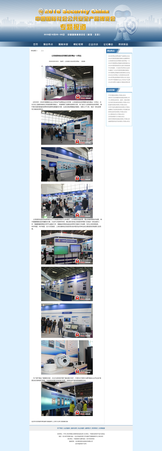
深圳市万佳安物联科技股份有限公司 (119, 97)
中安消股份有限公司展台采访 (117, 95)
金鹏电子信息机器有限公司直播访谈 (119, 109)
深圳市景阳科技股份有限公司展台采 (119, 119)
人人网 (54, 421)
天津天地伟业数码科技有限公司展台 (119, 107)
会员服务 (67, 428)
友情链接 (102, 428)
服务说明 (74, 428)
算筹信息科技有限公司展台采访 (117, 112)
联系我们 (95, 428)
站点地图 (81, 428)
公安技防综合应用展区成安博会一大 (119, 61)
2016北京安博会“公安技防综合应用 (118, 75)
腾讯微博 (44, 421)
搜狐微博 (49, 421)
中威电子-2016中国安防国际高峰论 (118, 70)
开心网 (58, 421)
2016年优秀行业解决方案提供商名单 (119, 82)
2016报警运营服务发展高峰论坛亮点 (119, 72)
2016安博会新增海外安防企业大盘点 (119, 77)
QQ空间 (34, 421)
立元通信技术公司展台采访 (116, 114)
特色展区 (33, 50)
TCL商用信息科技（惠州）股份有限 (119, 100)
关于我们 (60, 428)
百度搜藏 (62, 421)
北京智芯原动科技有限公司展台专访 (119, 102)
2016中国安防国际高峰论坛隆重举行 (119, 58)
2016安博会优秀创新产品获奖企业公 (119, 56)
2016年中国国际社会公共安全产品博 (119, 80)
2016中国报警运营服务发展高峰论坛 (119, 63)
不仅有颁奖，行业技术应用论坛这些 (119, 68)
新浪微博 (38, 421)
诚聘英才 (88, 428)
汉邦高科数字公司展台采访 (116, 116)
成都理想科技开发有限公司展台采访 (119, 121)
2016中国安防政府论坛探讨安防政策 (119, 65)
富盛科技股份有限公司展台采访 (117, 105)
